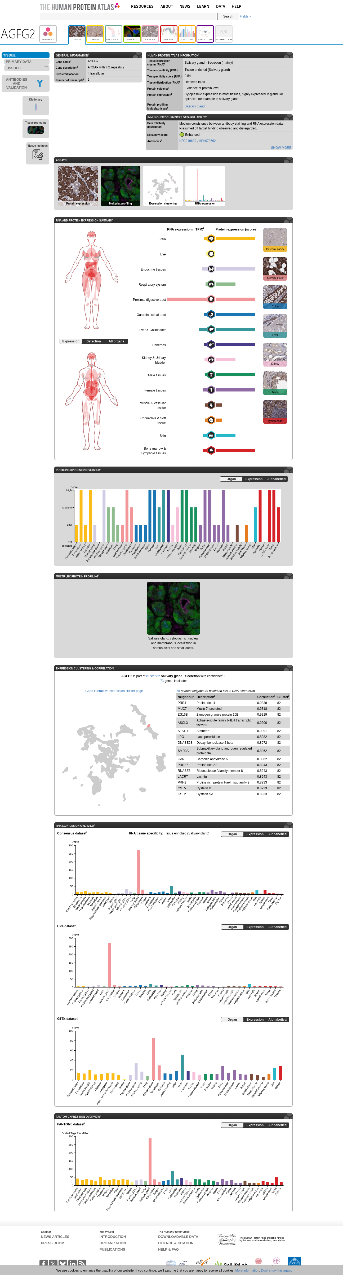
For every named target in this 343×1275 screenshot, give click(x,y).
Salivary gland (194, 106)
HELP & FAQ (168, 1249)
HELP (236, 6)
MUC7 (182, 709)
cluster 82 (153, 676)
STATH (183, 731)
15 (178, 691)
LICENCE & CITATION (175, 1243)
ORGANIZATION (113, 1243)
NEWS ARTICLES (55, 1237)
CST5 (182, 788)
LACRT (183, 776)
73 (162, 681)
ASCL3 (183, 723)
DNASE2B (185, 743)
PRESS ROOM (52, 1243)
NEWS (185, 6)
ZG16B (183, 714)
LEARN (203, 6)
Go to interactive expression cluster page (114, 691)
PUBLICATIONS (112, 1249)
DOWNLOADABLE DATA (178, 1237)
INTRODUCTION (113, 1237)
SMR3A (183, 751)
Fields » (245, 16)
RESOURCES (142, 6)
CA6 (181, 759)
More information (247, 1270)
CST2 (182, 794)
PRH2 (182, 782)
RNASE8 (184, 771)
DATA (220, 6)
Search (228, 16)
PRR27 (183, 765)
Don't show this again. (276, 1270)
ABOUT (167, 6)
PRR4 (182, 703)
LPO (181, 737)
